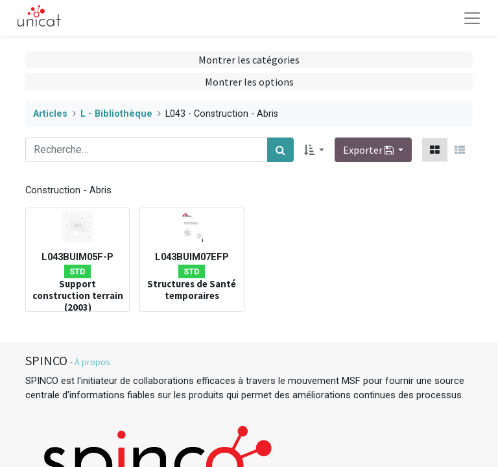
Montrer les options (249, 81)
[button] (314, 150)
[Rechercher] (280, 150)
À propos (92, 362)
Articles (50, 113)
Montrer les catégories (249, 59)
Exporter (369, 149)
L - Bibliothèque (116, 113)
